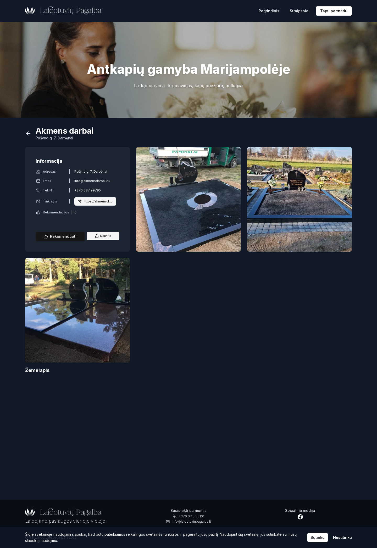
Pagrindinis (269, 11)
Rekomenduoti (60, 236)
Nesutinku (342, 537)
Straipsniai (299, 11)
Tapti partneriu (333, 11)
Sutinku (318, 537)
